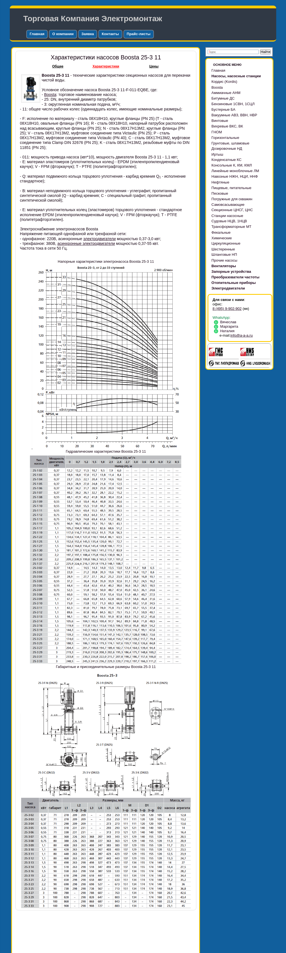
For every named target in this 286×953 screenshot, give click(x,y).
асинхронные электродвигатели (86, 243)
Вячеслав (226, 322)
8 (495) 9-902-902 (227, 309)
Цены (154, 66)
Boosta (50, 94)
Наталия (225, 331)
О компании (62, 34)
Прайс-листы (139, 34)
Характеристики (105, 66)
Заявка (88, 34)
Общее (57, 66)
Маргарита (227, 326)
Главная (37, 34)
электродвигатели (99, 239)
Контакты (110, 34)
